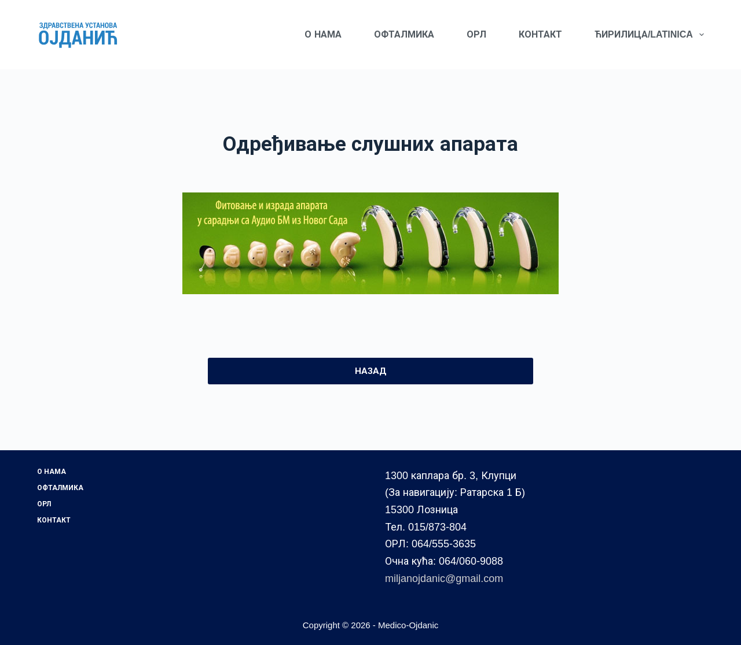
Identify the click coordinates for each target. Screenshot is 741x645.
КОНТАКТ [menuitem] (540, 34)
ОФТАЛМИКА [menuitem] (404, 34)
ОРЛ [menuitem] (476, 34)
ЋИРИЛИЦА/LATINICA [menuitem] (649, 35)
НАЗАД (371, 371)
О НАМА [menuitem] (323, 34)
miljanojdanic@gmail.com (444, 578)
